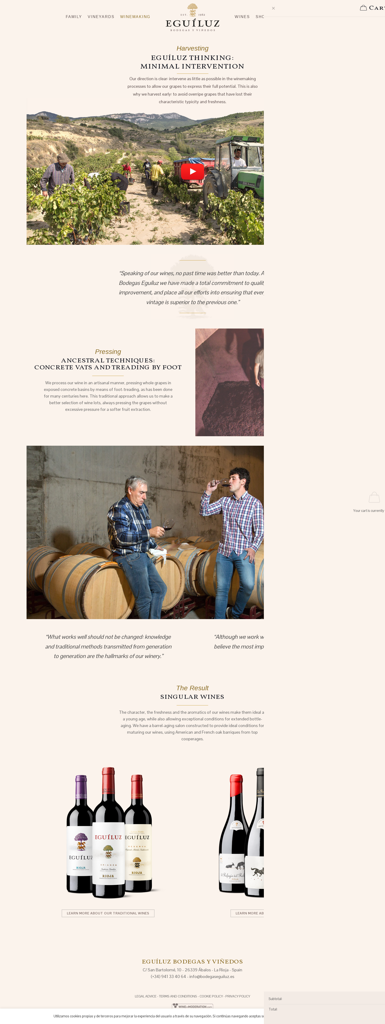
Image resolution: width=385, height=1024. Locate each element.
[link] (192, 171)
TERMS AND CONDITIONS (178, 996)
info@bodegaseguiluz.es (211, 976)
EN (341, 4)
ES (332, 4)
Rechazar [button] (300, 1016)
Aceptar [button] (281, 1016)
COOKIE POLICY (211, 996)
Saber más (321, 1016)
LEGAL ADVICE (145, 996)
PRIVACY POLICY (237, 996)
